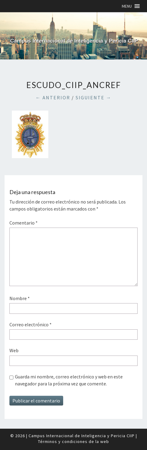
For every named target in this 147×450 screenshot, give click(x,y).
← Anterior (53, 97)
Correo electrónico (30, 324)
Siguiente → (93, 97)
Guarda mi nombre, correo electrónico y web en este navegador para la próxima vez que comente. (69, 380)
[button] (127, 6)
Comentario (23, 223)
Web (14, 350)
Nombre (19, 298)
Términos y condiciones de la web (73, 441)
